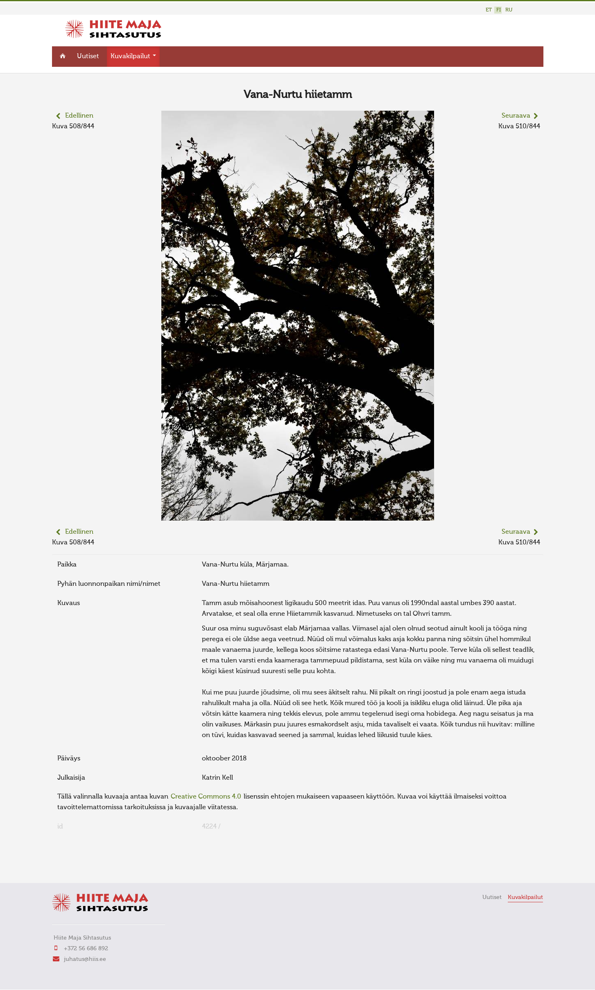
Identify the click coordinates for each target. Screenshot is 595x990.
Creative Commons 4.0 (206, 796)
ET (489, 10)
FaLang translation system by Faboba (81, 864)
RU (508, 10)
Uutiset (88, 55)
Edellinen (79, 115)
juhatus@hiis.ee (85, 958)
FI (498, 10)
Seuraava (516, 115)
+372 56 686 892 (86, 947)
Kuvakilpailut (133, 55)
